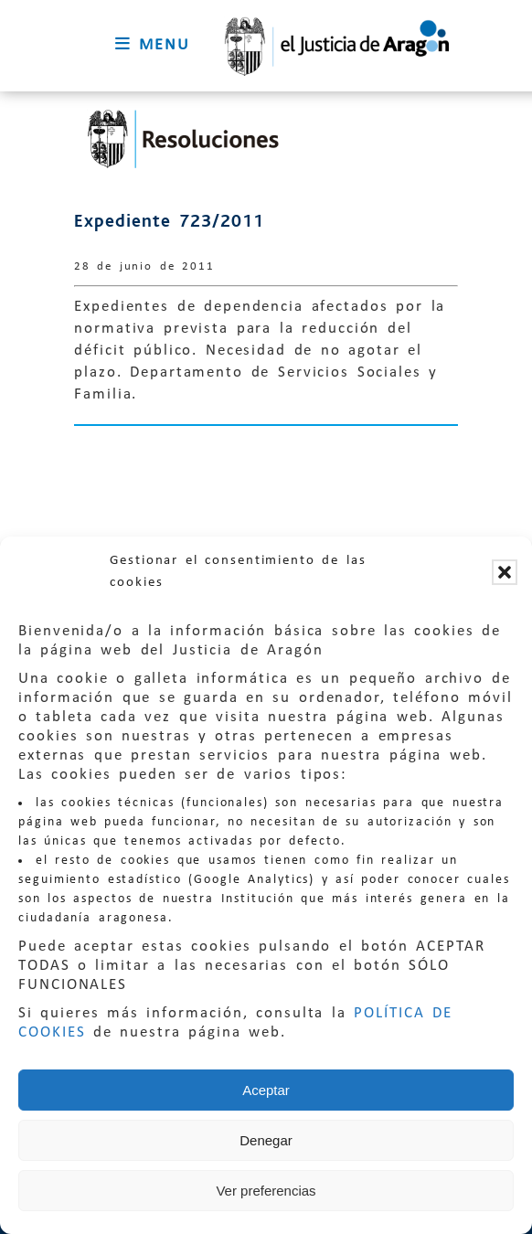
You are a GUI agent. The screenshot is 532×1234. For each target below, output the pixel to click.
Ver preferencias (265, 1190)
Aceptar (266, 1090)
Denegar (266, 1140)
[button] (504, 572)
